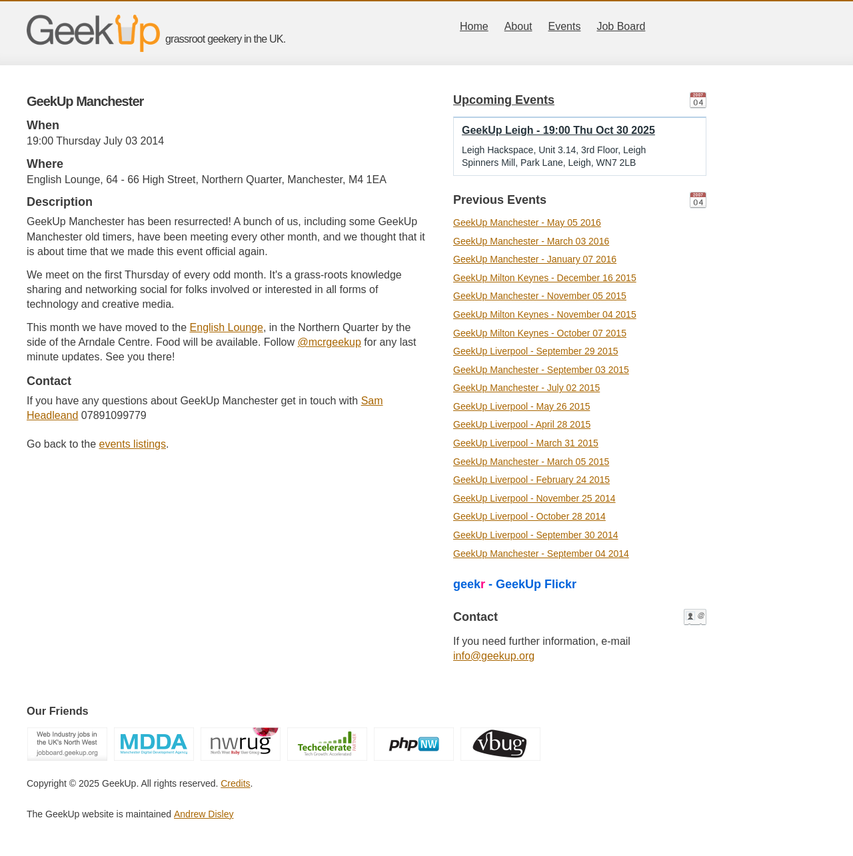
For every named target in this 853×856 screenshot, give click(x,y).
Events (564, 26)
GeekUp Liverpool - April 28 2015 (521, 424)
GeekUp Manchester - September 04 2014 (541, 553)
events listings (133, 444)
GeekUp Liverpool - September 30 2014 (535, 535)
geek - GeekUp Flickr (514, 584)
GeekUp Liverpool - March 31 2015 (525, 443)
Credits (235, 783)
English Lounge (226, 327)
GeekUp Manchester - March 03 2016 (531, 241)
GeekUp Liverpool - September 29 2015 (535, 351)
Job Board (620, 26)
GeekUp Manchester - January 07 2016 (534, 259)
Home (474, 26)
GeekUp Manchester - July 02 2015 (526, 387)
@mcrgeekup (329, 342)
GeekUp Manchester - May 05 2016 (527, 222)
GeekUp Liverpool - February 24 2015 (531, 479)
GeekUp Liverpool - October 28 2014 (529, 516)
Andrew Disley (203, 814)
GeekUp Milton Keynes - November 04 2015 (544, 314)
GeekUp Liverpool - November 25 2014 (534, 498)
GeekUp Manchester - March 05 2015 (531, 461)
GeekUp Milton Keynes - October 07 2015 (539, 333)
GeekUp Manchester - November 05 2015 (539, 295)
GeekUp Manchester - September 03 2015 (541, 369)
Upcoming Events (503, 100)
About (518, 26)
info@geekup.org (493, 655)
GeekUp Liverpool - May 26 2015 (521, 406)
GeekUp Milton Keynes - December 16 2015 (544, 277)
